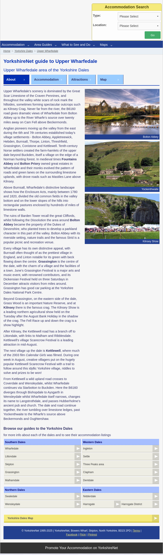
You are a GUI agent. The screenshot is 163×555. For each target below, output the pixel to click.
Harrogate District (132, 505)
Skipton (9, 465)
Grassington (12, 473)
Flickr (83, 536)
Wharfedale (11, 448)
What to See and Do (76, 44)
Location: (100, 25)
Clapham (88, 473)
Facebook (72, 536)
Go (152, 35)
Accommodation (13, 44)
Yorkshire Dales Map (20, 519)
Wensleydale (12, 505)
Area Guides (43, 44)
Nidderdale (89, 497)
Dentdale (88, 481)
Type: (97, 15)
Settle (86, 456)
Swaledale (11, 497)
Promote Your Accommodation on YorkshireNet (81, 549)
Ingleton (87, 448)
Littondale (10, 456)
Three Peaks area (93, 465)
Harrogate (89, 505)
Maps (104, 44)
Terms (136, 532)
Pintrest (92, 536)
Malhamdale (12, 481)
